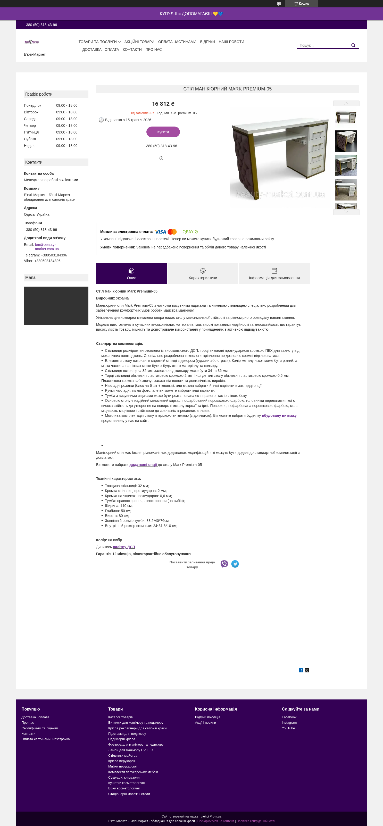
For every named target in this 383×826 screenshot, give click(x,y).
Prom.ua (215, 816)
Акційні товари (139, 42)
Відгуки (207, 42)
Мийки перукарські (122, 766)
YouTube (288, 728)
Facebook (289, 717)
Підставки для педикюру (127, 734)
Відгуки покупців (207, 717)
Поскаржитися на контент (215, 821)
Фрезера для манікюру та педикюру (135, 744)
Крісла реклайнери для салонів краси (137, 728)
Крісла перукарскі (122, 761)
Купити (163, 132)
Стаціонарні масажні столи (129, 794)
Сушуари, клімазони (123, 777)
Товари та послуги (98, 42)
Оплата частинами (177, 42)
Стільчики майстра (122, 755)
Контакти (132, 49)
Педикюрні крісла (121, 739)
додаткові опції (144, 465)
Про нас (154, 49)
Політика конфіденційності (256, 821)
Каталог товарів (120, 717)
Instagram (289, 722)
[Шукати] (353, 45)
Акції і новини (205, 722)
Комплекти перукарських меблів (133, 772)
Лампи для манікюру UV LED (130, 750)
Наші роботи (231, 42)
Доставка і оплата (100, 49)
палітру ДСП (124, 547)
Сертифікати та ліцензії (39, 728)
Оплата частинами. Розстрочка (45, 739)
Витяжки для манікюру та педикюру (135, 722)
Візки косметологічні (124, 788)
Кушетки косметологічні (126, 783)
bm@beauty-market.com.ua (47, 247)
